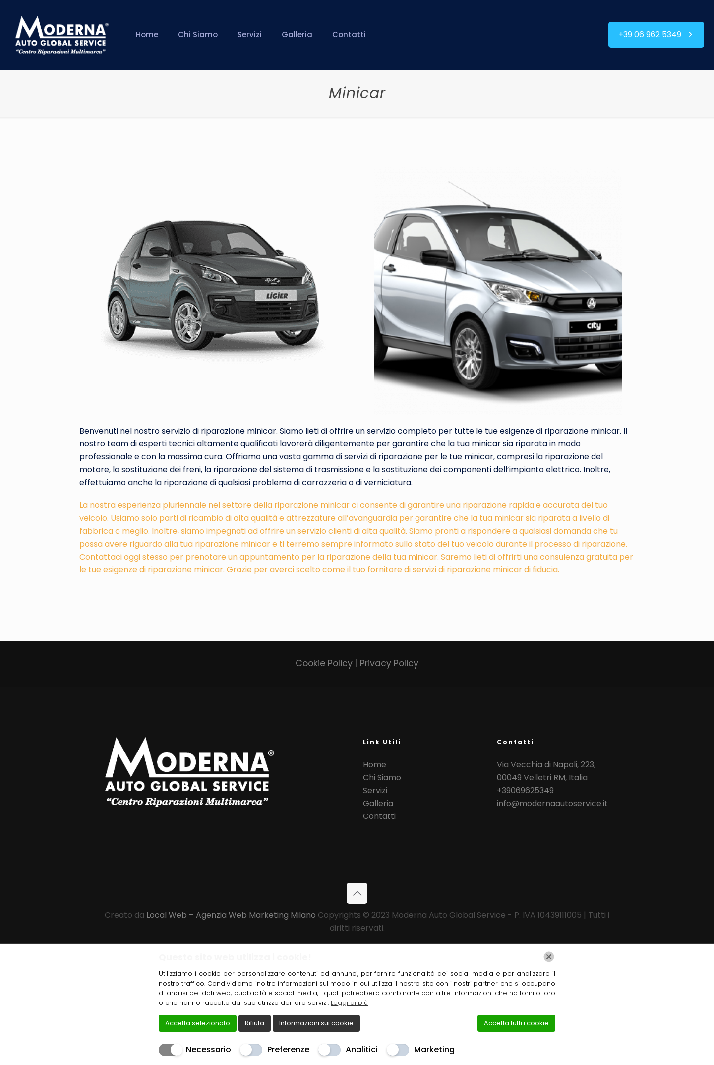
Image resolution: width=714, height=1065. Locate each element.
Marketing (434, 1049)
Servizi (375, 790)
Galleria (378, 803)
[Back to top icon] (357, 893)
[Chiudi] (548, 956)
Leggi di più (349, 1002)
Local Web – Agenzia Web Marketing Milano (232, 915)
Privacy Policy (389, 663)
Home (374, 764)
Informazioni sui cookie (316, 1023)
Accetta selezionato (197, 1023)
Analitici (362, 1049)
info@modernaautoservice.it (552, 803)
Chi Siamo (382, 777)
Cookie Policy (325, 663)
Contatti (379, 816)
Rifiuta (254, 1023)
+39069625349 (525, 790)
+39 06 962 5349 (656, 34)
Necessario (208, 1049)
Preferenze (288, 1049)
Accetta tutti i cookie (516, 1023)
